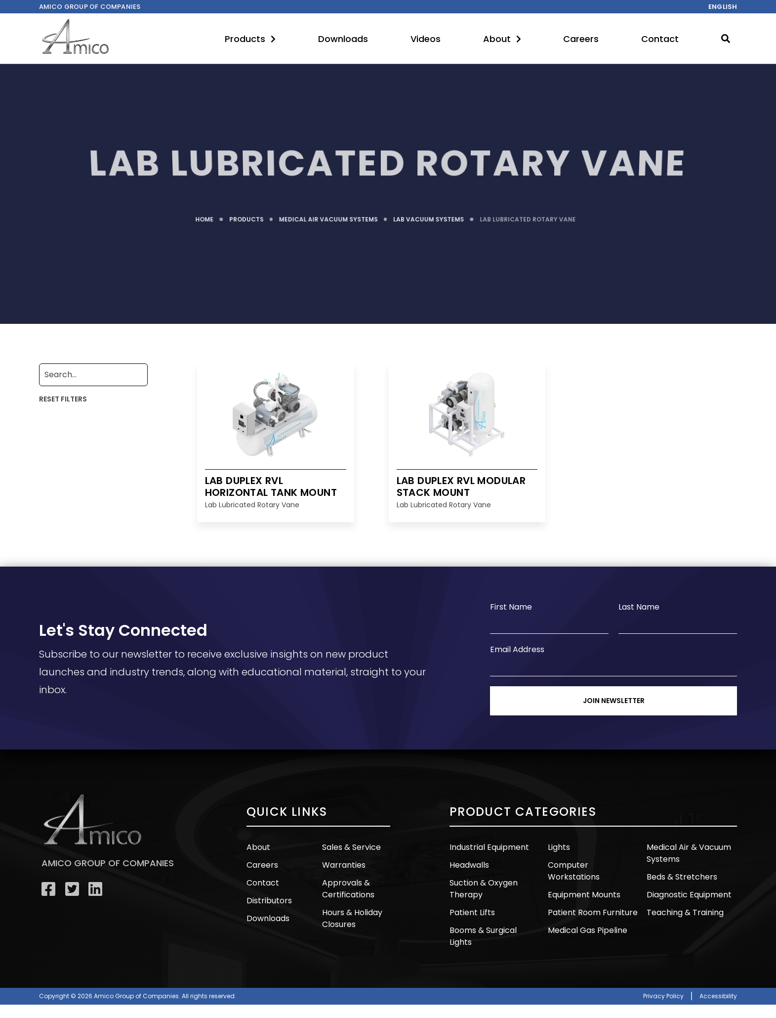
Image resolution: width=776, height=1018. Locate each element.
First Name (511, 607)
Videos (425, 39)
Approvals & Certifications (347, 888)
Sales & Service (350, 847)
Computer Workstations (592, 864)
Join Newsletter (614, 701)
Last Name (638, 607)
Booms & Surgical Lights (493, 928)
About (502, 39)
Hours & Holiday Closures (351, 917)
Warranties (342, 864)
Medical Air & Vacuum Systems (686, 853)
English (722, 6)
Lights (558, 847)
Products (250, 39)
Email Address (517, 649)
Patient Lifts (471, 911)
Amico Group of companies (90, 6)
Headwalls (468, 864)
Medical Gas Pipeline (585, 917)
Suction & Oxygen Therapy (482, 888)
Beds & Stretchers (680, 876)
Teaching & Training (683, 911)
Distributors (267, 899)
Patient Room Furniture (590, 899)
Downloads (343, 39)
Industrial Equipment (486, 847)
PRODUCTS (247, 217)
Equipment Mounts (582, 882)
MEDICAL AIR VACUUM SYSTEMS (329, 217)
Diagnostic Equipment (687, 893)
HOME (205, 217)
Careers (581, 39)
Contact (660, 39)
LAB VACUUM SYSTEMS (428, 217)
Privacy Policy (663, 981)
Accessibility (718, 981)
